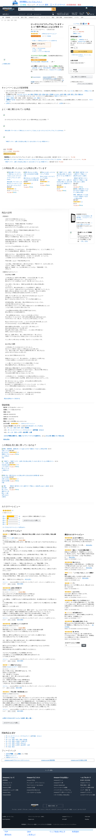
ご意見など (31, 834)
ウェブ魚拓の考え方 (57, 831)
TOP (6, 831)
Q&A (29, 831)
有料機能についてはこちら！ (31, 1)
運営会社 (8, 834)
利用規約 (75, 831)
